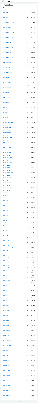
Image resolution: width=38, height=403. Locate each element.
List (32, 4)
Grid (34, 4)
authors (6, 1)
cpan (3, 1)
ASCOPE (12, 1)
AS (9, 1)
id (7, 1)
